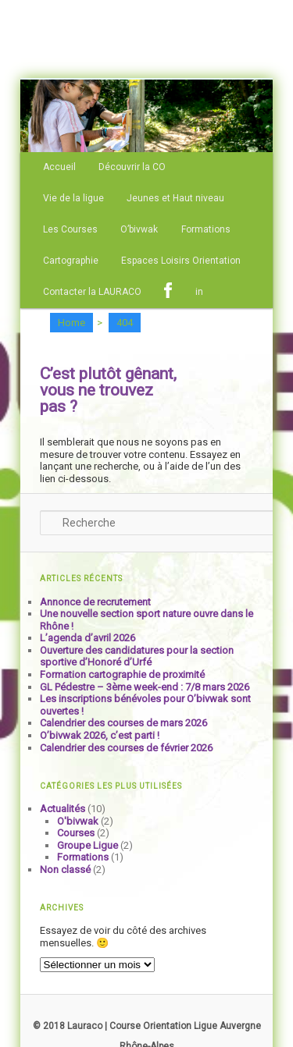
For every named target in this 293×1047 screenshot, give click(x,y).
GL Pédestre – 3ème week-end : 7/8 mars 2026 (144, 687)
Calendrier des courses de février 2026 (126, 748)
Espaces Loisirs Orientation (181, 260)
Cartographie (70, 260)
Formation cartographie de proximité (122, 674)
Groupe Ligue (87, 845)
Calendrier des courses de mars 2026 (123, 723)
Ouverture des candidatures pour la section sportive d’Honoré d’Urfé (137, 656)
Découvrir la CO (132, 166)
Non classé (65, 869)
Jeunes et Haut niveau (175, 198)
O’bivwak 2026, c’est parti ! (99, 735)
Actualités (62, 809)
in (199, 291)
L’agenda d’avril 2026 (87, 638)
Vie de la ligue (73, 198)
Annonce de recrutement (95, 602)
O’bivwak (139, 229)
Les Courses (70, 229)
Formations (205, 229)
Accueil (59, 166)
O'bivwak (77, 821)
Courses (76, 833)
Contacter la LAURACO (92, 291)
